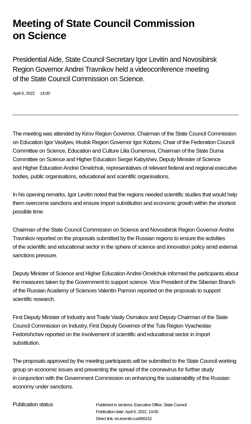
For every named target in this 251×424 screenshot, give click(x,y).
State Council (175, 404)
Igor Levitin (79, 194)
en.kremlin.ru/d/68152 (133, 418)
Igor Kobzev (146, 142)
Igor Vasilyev (58, 142)
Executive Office (148, 404)
